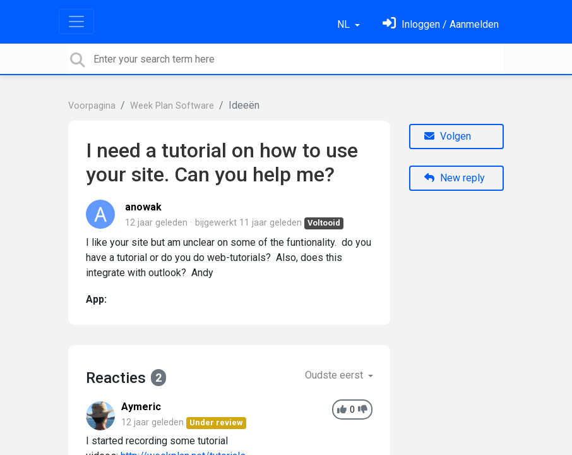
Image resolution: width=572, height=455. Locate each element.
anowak (143, 207)
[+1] (342, 410)
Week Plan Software (172, 105)
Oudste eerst (335, 375)
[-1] (362, 410)
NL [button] (344, 24)
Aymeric (141, 407)
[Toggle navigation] (76, 21)
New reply (454, 178)
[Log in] (441, 24)
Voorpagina (92, 105)
